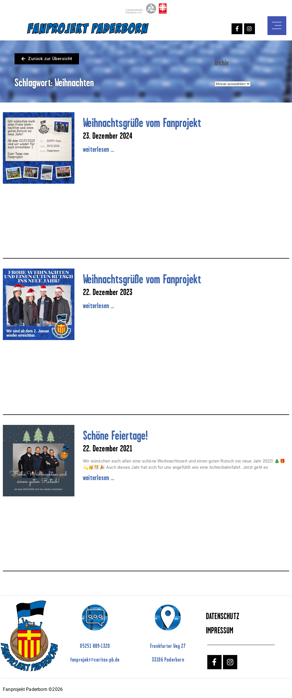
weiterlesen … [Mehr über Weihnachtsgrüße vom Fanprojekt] (99, 149)
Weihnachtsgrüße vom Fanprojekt (142, 123)
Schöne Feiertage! (115, 435)
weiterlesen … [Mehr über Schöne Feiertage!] (99, 478)
